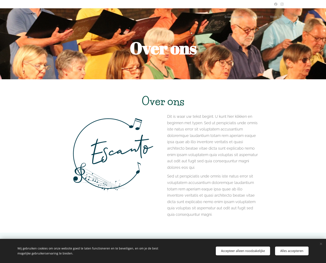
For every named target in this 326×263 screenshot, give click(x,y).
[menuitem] (233, 17)
